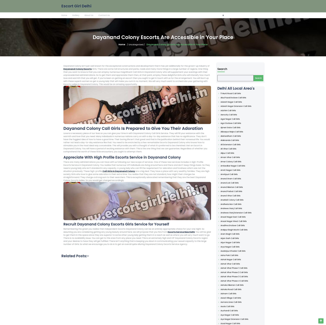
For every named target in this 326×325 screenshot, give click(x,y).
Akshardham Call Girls (231, 141)
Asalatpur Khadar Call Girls (233, 250)
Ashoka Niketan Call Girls (232, 283)
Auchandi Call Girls (229, 307)
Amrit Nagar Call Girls (230, 173)
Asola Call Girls (228, 303)
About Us (88, 15)
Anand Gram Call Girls (231, 181)
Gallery (75, 15)
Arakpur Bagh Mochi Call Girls (234, 230)
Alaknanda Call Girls (230, 145)
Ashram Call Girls (228, 291)
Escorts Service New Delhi (181, 232)
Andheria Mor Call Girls (231, 206)
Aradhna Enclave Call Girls (232, 226)
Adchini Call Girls (228, 116)
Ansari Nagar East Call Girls (233, 218)
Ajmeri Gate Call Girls (230, 133)
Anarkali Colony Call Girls (232, 202)
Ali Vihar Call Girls (228, 153)
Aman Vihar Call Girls (230, 161)
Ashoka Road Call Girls (231, 287)
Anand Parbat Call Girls (231, 194)
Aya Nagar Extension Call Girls (234, 315)
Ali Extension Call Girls (231, 149)
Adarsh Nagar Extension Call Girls (236, 112)
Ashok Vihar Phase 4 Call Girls (234, 279)
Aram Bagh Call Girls (230, 234)
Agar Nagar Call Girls (230, 125)
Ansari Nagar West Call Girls (233, 222)
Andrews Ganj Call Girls (231, 210)
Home (64, 15)
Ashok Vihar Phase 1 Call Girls (234, 267)
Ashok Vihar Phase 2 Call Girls (234, 271)
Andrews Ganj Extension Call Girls (236, 214)
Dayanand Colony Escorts (77, 69)
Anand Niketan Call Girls (232, 190)
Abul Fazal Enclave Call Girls (233, 104)
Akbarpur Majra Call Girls (232, 137)
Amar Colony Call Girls (231, 165)
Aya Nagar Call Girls (230, 311)
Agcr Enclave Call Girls (231, 129)
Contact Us (104, 15)
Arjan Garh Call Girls (230, 238)
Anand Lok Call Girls (230, 185)
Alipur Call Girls (227, 157)
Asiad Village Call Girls (231, 295)
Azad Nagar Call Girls (230, 319)
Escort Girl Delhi (76, 5)
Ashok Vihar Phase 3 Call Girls (234, 275)
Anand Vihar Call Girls (230, 198)
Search (223, 77)
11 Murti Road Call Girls (231, 100)
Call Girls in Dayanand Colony (119, 171)
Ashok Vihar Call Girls (230, 263)
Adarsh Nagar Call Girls (231, 108)
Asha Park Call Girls (229, 254)
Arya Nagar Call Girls (230, 246)
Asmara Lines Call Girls (231, 299)
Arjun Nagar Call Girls (230, 242)
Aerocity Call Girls (229, 121)
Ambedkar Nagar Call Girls (233, 169)
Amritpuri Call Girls (229, 177)
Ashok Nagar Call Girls (231, 258)
